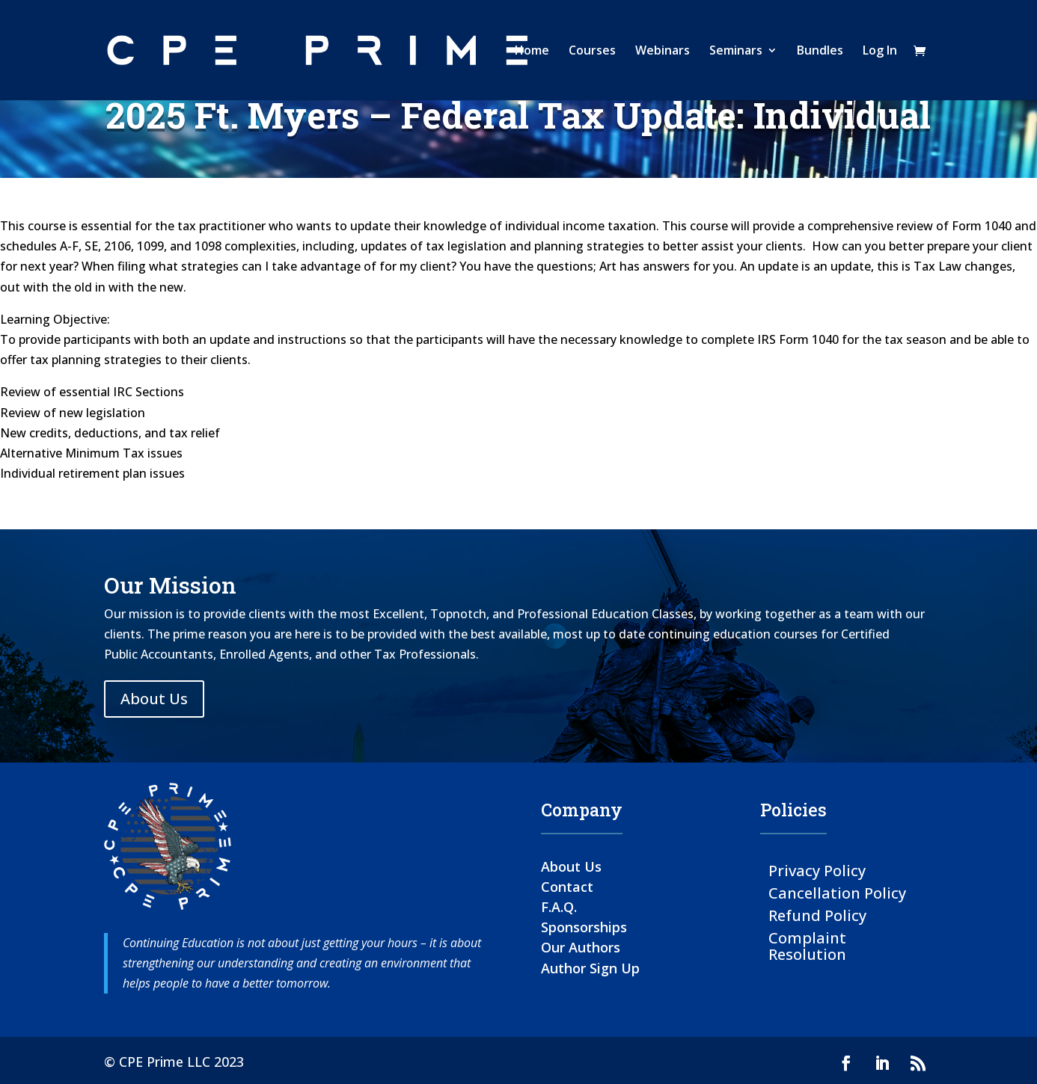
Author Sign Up (590, 968)
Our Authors (580, 947)
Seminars (735, 51)
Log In (880, 51)
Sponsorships (584, 927)
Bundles (820, 51)
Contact (567, 887)
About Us (154, 699)
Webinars (662, 51)
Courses (592, 51)
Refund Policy (817, 914)
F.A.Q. (559, 907)
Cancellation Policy (837, 892)
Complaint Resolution (807, 945)
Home (532, 51)
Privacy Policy (817, 869)
